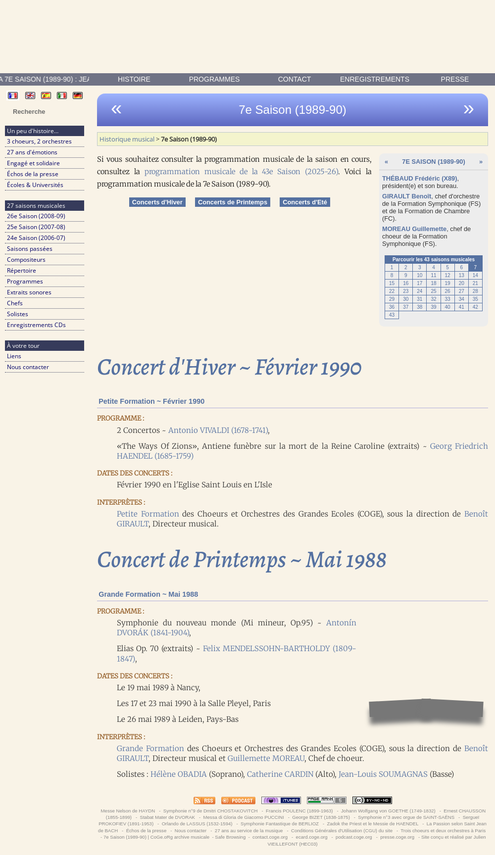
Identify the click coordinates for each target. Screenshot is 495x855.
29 (392, 299)
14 (475, 275)
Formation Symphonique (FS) (439, 203)
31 (419, 299)
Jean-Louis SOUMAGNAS (383, 774)
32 (433, 299)
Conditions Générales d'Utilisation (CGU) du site (342, 830)
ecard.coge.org (312, 837)
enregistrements (374, 79)
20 (461, 283)
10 (419, 275)
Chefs (15, 303)
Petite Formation (148, 514)
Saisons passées (29, 248)
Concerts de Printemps (232, 202)
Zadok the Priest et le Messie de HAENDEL (373, 823)
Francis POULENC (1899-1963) (299, 810)
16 (405, 283)
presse (455, 79)
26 (447, 291)
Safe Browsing (230, 837)
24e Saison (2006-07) (36, 238)
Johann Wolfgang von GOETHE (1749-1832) (388, 810)
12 (447, 275)
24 (419, 291)
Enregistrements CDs (36, 325)
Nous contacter (28, 367)
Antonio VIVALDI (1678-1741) (218, 430)
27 (461, 291)
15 (392, 283)
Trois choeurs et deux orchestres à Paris (443, 830)
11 (433, 275)
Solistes (17, 314)
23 (405, 291)
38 (419, 307)
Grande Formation (150, 748)
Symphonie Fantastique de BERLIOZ (279, 823)
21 (475, 283)
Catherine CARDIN (280, 774)
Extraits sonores (29, 292)
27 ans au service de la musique (248, 830)
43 (392, 315)
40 (447, 307)
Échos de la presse (32, 174)
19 (447, 283)
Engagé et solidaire (33, 163)
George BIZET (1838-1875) (321, 817)
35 (475, 299)
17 (419, 283)
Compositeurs (26, 259)
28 (475, 291)
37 (405, 307)
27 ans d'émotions (32, 152)
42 (475, 307)
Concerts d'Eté (305, 202)
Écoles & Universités (35, 185)
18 (433, 283)
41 (461, 307)
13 (461, 275)
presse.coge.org (397, 837)
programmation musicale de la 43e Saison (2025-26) (241, 171)
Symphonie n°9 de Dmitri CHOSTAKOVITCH (210, 810)
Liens (14, 356)
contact (294, 79)
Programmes (214, 79)
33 (447, 299)
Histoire (134, 79)
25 (433, 291)
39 (433, 307)
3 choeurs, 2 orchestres (39, 141)
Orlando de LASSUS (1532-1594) (197, 823)
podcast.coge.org (353, 837)
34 (461, 299)
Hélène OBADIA (178, 774)
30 (405, 299)
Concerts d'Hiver (157, 202)
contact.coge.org (270, 837)
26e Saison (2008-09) (36, 216)
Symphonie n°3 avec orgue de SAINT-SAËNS (406, 817)
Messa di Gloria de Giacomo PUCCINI (243, 817)
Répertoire (21, 270)
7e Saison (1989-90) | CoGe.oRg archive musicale (156, 837)
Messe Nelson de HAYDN (127, 810)
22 (392, 291)
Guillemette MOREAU (266, 758)
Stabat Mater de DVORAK (168, 817)
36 (392, 307)
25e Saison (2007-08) (36, 227)
